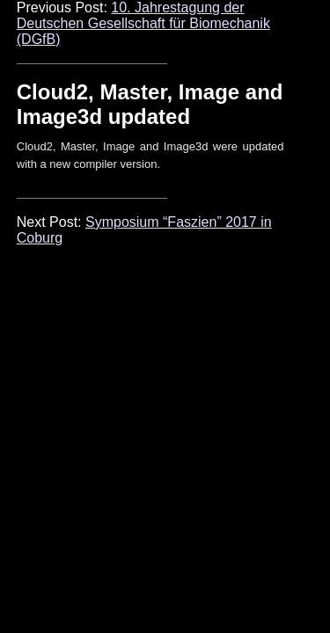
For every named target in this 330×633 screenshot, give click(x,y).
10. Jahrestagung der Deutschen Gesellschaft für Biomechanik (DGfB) (143, 23)
